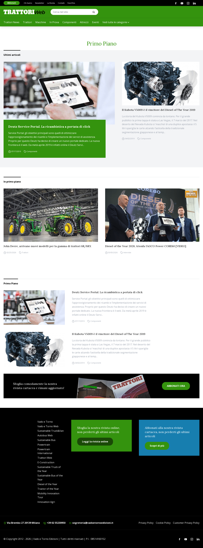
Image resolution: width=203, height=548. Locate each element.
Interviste (127, 252)
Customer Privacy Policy (186, 522)
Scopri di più (157, 445)
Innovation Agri (46, 502)
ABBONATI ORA (176, 386)
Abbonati (11, 3)
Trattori (27, 22)
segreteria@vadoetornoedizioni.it (91, 522)
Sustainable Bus (46, 440)
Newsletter (39, 3)
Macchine (40, 22)
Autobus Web (45, 435)
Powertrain (43, 444)
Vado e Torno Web (47, 426)
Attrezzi (84, 22)
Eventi (95, 22)
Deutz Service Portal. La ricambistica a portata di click (49, 126)
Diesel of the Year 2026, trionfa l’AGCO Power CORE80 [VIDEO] (145, 246)
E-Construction (45, 462)
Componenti (69, 22)
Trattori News (11, 22)
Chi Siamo (28, 3)
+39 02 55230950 (54, 522)
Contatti (61, 3)
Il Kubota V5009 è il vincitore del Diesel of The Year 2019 (158, 110)
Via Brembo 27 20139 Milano (22, 522)
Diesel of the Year (47, 484)
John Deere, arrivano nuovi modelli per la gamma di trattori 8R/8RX (47, 246)
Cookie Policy (163, 522)
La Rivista (51, 3)
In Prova (54, 22)
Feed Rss (71, 3)
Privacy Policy (146, 522)
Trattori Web (44, 457)
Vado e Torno (45, 421)
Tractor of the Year (48, 488)
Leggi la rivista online (95, 441)
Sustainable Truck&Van (50, 430)
